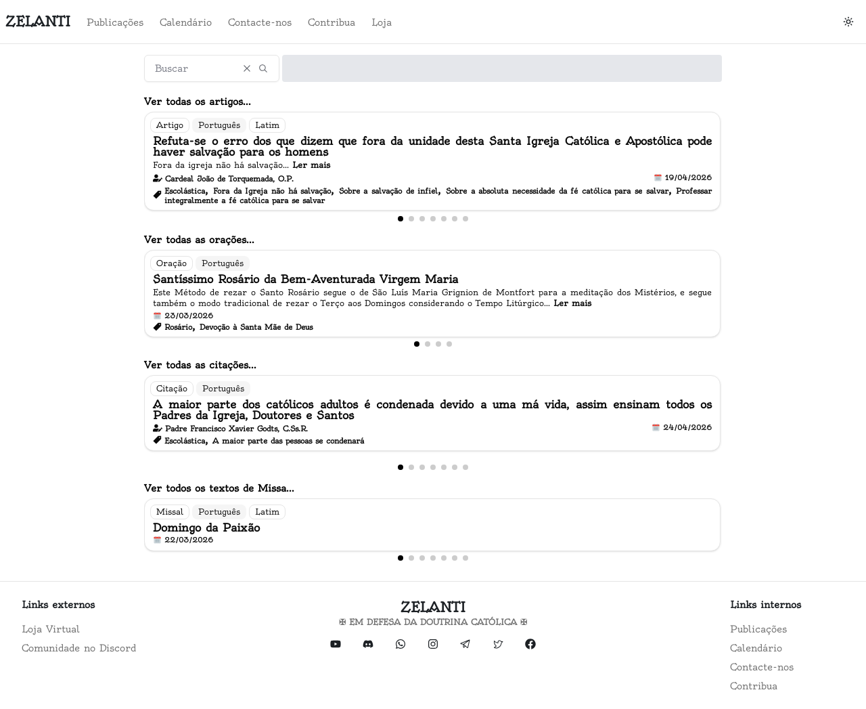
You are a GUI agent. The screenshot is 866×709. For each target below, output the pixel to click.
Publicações (115, 22)
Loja (381, 22)
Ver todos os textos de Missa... (219, 488)
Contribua (331, 22)
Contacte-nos (260, 22)
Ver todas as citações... (200, 365)
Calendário (186, 22)
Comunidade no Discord (79, 648)
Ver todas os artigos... (197, 101)
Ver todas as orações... (199, 240)
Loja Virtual (51, 629)
